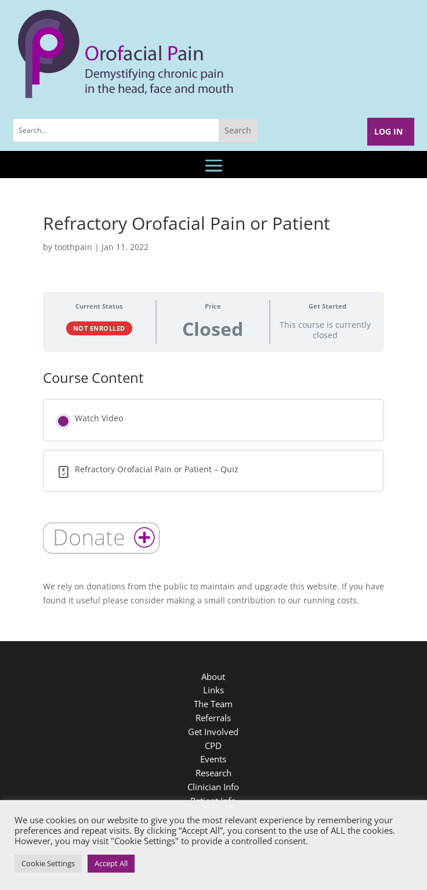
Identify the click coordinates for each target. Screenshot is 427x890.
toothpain (73, 246)
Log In (388, 131)
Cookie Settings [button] (48, 863)
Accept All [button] (111, 863)
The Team (213, 704)
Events (213, 759)
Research (213, 773)
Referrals (213, 717)
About (213, 676)
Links (213, 690)
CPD (213, 745)
